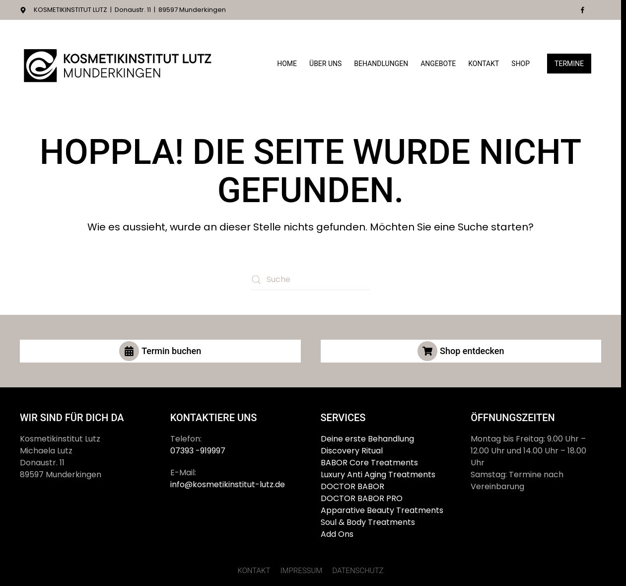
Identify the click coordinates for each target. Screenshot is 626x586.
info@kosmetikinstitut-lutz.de (227, 484)
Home (287, 64)
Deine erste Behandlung (367, 438)
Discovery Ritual (352, 450)
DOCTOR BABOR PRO (362, 498)
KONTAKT (253, 570)
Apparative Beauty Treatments (382, 510)
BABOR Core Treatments (369, 462)
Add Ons (337, 534)
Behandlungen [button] (381, 64)
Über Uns (325, 64)
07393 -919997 (197, 450)
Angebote (438, 64)
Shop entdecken (460, 351)
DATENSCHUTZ (357, 570)
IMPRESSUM (301, 570)
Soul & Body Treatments (368, 522)
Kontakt (483, 64)
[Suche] (310, 279)
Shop (520, 64)
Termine (569, 64)
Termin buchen (160, 351)
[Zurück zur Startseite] (119, 64)
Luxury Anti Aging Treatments (378, 474)
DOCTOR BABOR (352, 486)
